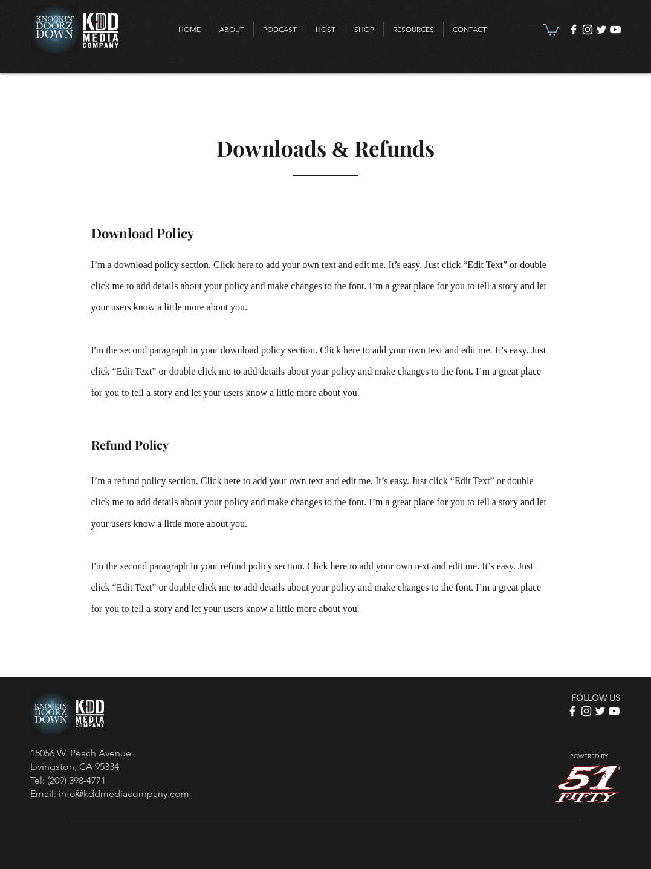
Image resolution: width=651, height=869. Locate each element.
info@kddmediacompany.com (124, 793)
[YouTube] (615, 29)
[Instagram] (587, 29)
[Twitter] (601, 29)
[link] (551, 29)
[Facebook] (573, 29)
